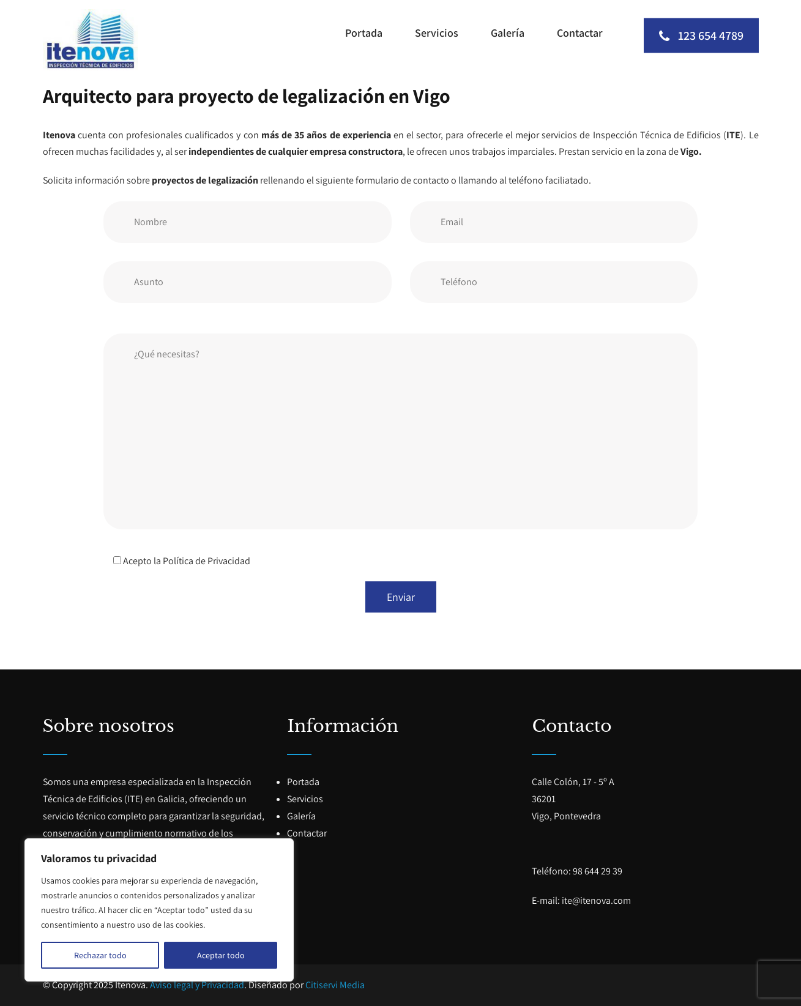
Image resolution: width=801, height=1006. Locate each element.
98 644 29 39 (597, 871)
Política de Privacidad (206, 560)
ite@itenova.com (596, 900)
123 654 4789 (701, 35)
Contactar (580, 33)
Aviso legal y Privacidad (197, 984)
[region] (159, 910)
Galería (507, 33)
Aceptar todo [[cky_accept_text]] (221, 955)
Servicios (436, 33)
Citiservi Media (335, 984)
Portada (363, 33)
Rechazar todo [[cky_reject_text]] (100, 955)
